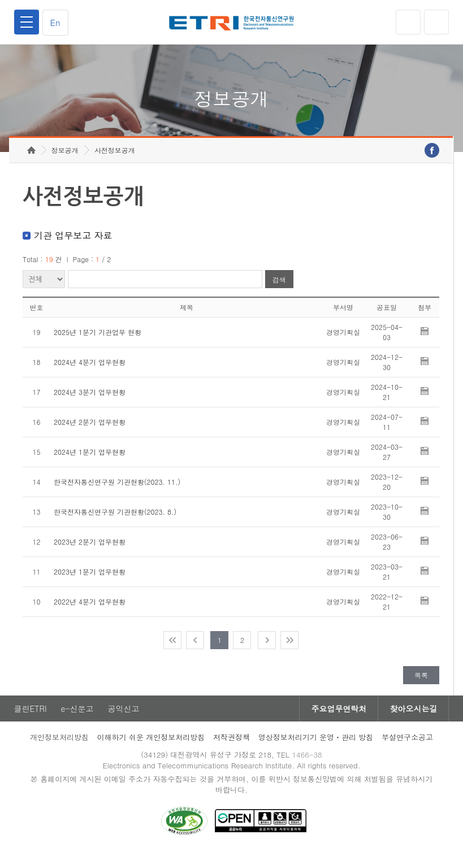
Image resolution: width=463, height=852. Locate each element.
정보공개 (65, 150)
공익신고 (124, 708)
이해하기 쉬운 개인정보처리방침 (151, 737)
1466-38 (307, 754)
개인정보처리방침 (59, 737)
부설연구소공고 (407, 737)
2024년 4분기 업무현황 (90, 362)
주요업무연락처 (338, 708)
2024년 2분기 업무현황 (90, 422)
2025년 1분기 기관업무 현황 (97, 332)
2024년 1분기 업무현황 (90, 452)
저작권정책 (231, 737)
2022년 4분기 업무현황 (90, 601)
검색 (279, 279)
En (55, 22)
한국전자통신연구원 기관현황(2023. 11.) (117, 481)
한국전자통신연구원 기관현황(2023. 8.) (115, 511)
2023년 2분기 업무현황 (90, 541)
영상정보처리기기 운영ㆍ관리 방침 (316, 737)
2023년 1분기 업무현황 (90, 571)
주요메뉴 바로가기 (0, 0)
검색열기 (436, 22)
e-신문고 (77, 708)
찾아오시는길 (413, 708)
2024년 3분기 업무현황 (90, 392)
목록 (421, 675)
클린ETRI (30, 708)
